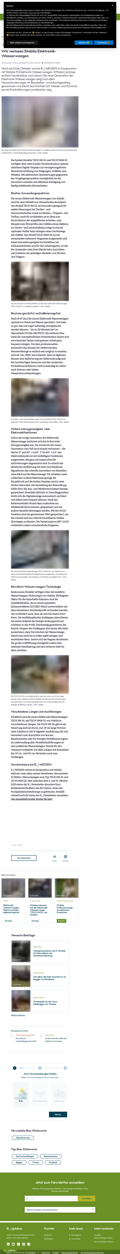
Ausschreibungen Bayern (103, 1241)
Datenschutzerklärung (69, 1253)
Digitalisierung (23, 1137)
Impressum (45, 1253)
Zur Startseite (23, 858)
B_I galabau (14, 1229)
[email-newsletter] (51, 1198)
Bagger (19, 1162)
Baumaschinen (51, 1156)
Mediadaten (48, 1239)
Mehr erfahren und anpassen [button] (22, 43)
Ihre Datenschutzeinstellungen (92, 1253)
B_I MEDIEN (30, 1253)
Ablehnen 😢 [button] (83, 43)
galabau (9, 1250)
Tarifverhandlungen (25, 1156)
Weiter (58, 1114)
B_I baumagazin (75, 1235)
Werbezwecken (42, 20)
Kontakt (55, 1253)
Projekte (53, 1162)
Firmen (35, 1162)
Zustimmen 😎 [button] (104, 43)
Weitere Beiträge (18, 1015)
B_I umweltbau (74, 1239)
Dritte (60, 15)
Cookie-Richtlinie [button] (34, 13)
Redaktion (48, 1235)
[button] (60, 620)
